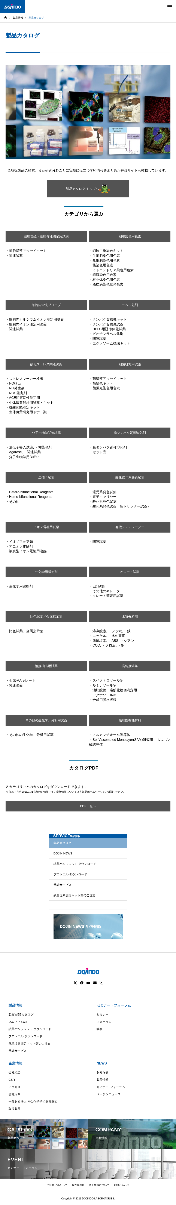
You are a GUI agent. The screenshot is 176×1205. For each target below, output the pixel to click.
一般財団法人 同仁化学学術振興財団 (33, 1101)
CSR (12, 1079)
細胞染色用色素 (130, 236)
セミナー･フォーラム (111, 1087)
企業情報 (15, 1063)
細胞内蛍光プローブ (46, 305)
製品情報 (15, 1005)
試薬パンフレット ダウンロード (75, 864)
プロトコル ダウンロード (70, 874)
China (93, 1201)
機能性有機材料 (130, 720)
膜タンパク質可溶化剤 (130, 433)
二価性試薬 (46, 477)
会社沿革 (15, 1094)
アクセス (15, 1087)
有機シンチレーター (129, 527)
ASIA (127, 1201)
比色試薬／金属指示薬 (46, 616)
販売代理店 (78, 1185)
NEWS (102, 1063)
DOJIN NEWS (63, 853)
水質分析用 (129, 616)
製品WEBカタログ (21, 1014)
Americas (76, 1201)
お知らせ (103, 1072)
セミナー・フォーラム (114, 1005)
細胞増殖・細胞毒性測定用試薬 (46, 236)
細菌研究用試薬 (130, 364)
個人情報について (99, 1185)
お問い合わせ (121, 1185)
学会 (100, 1029)
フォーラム (104, 1021)
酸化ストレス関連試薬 (46, 364)
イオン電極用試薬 (46, 527)
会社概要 (15, 1072)
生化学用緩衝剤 (46, 572)
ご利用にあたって (57, 1185)
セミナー (103, 1014)
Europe (110, 1201)
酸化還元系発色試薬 (129, 477)
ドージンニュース (109, 1094)
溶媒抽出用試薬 (46, 666)
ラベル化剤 (129, 305)
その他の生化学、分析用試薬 (46, 720)
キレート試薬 (129, 572)
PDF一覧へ (88, 806)
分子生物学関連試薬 (46, 433)
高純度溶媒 (129, 666)
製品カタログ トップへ (88, 188)
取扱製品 (15, 1108)
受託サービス (63, 885)
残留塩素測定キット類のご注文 (74, 895)
